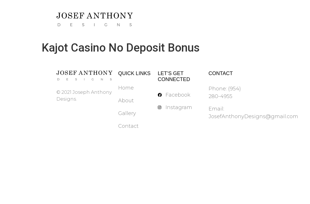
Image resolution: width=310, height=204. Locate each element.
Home (126, 88)
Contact (128, 126)
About (126, 100)
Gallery (127, 113)
